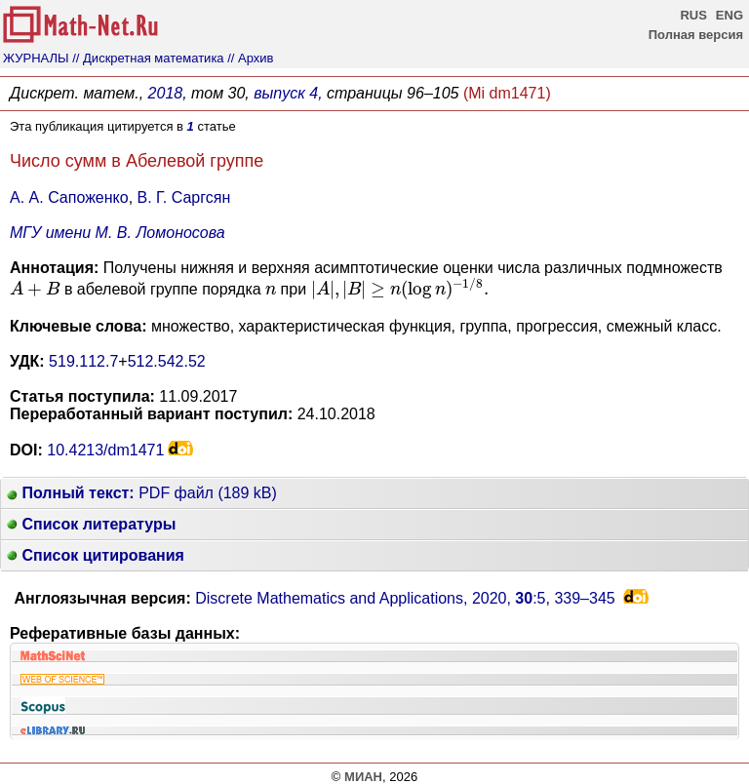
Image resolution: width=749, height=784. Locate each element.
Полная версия (696, 34)
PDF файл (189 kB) (142, 493)
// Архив (250, 58)
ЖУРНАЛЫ (36, 58)
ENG (729, 15)
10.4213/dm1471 (105, 450)
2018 (165, 93)
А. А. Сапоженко (69, 197)
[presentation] (34, 288)
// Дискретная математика (147, 58)
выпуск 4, (288, 93)
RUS (693, 15)
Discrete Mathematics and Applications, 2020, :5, (405, 598)
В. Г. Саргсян (184, 197)
